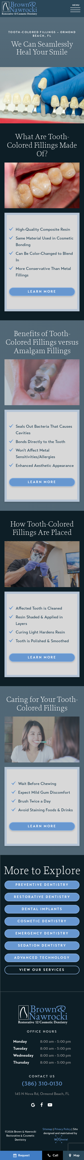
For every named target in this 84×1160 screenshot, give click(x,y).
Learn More (42, 291)
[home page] (19, 8)
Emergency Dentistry (42, 933)
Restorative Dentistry (42, 897)
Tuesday (20, 1048)
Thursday (21, 1062)
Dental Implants (42, 909)
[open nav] (76, 8)
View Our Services (42, 970)
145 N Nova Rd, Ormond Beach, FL (42, 1094)
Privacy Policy (62, 1129)
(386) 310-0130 (42, 1083)
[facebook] (41, 1105)
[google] (33, 1105)
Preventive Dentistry (42, 885)
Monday (20, 1041)
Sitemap (47, 1129)
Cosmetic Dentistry (42, 921)
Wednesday (23, 1055)
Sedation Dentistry (42, 945)
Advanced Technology (42, 958)
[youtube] (50, 1105)
